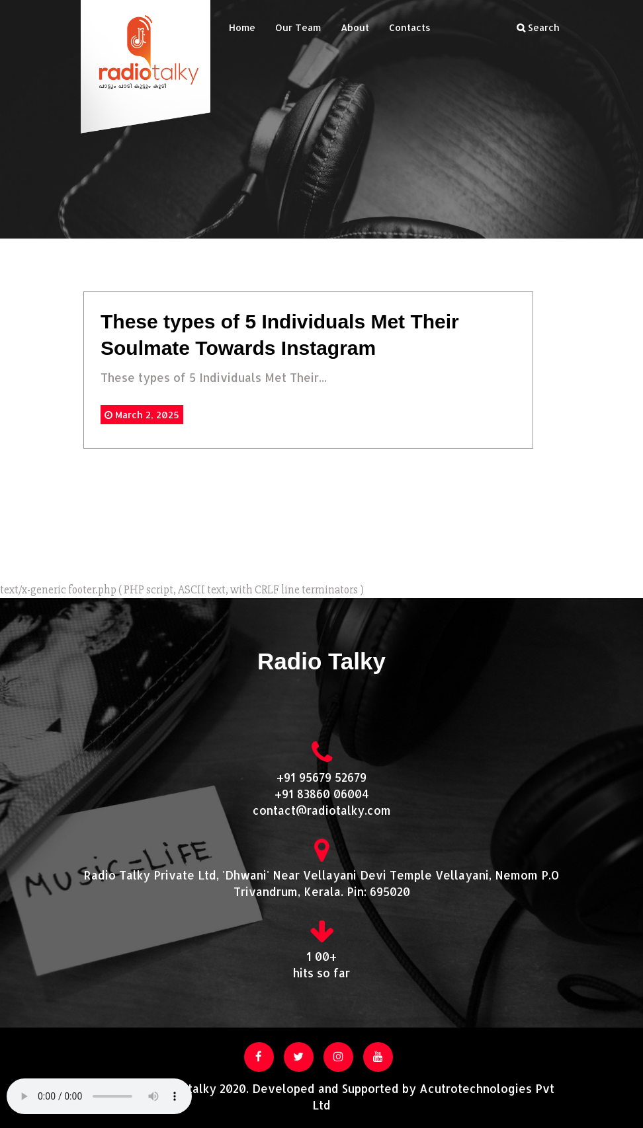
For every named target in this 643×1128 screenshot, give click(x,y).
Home (242, 27)
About (355, 27)
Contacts (410, 27)
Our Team (298, 27)
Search (538, 27)
